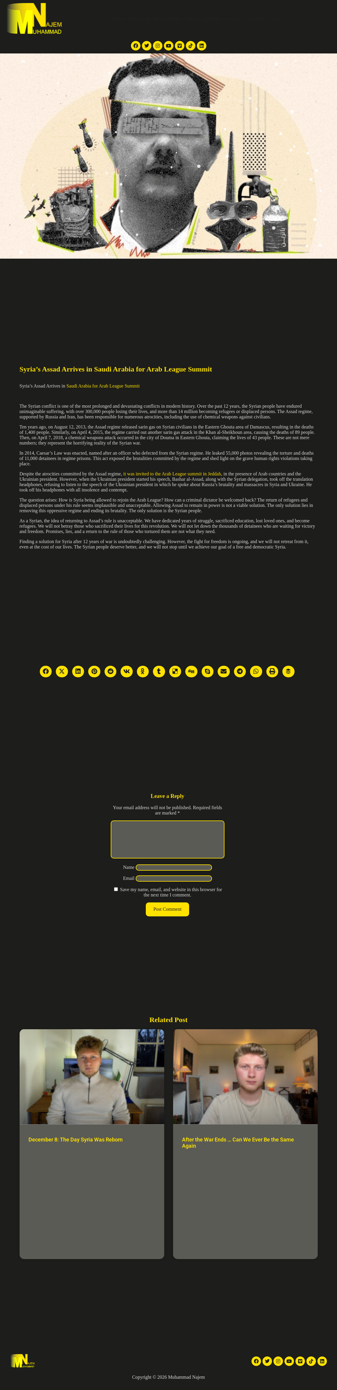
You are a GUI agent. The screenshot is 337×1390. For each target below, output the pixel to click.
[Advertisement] (169, 303)
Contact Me (280, 19)
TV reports (139, 19)
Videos (193, 19)
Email (128, 885)
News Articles (168, 19)
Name (128, 874)
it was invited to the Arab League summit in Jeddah (172, 473)
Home (118, 19)
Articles (233, 19)
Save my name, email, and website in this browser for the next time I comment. (171, 899)
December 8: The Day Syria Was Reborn (76, 1147)
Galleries (212, 19)
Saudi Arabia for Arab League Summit (103, 385)
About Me (254, 19)
